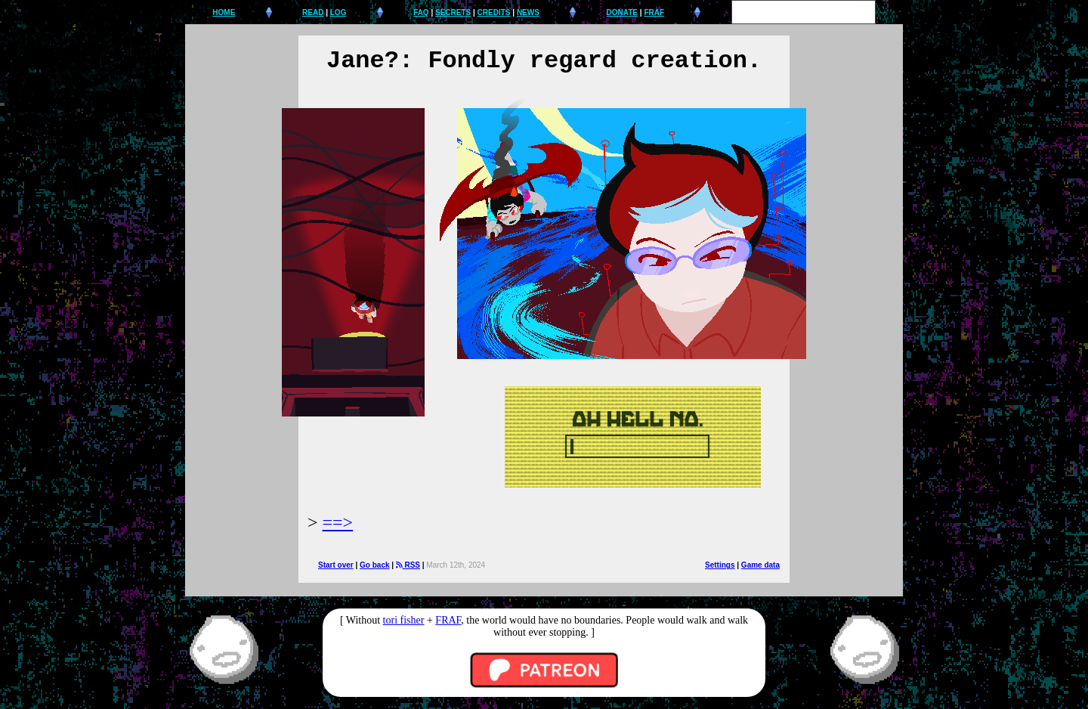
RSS (408, 565)
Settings (719, 565)
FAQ (421, 12)
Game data (760, 565)
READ (312, 12)
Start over (336, 565)
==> (338, 522)
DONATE (622, 12)
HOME (223, 12)
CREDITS (494, 12)
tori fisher (404, 620)
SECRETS (453, 12)
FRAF (654, 12)
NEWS (528, 12)
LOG (338, 12)
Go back (374, 565)
